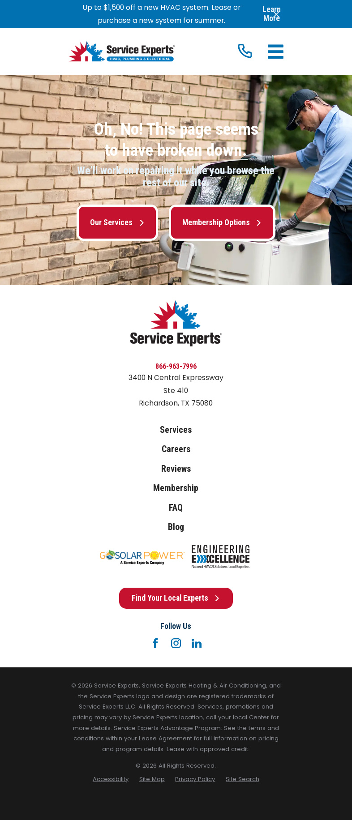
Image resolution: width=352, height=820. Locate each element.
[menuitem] (111, 779)
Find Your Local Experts (176, 598)
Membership (175, 488)
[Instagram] (176, 643)
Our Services (117, 222)
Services (176, 430)
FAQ (176, 508)
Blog (176, 527)
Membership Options (222, 222)
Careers (176, 449)
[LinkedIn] (197, 643)
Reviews (176, 469)
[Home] (121, 51)
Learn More (271, 14)
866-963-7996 (176, 366)
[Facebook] (155, 643)
